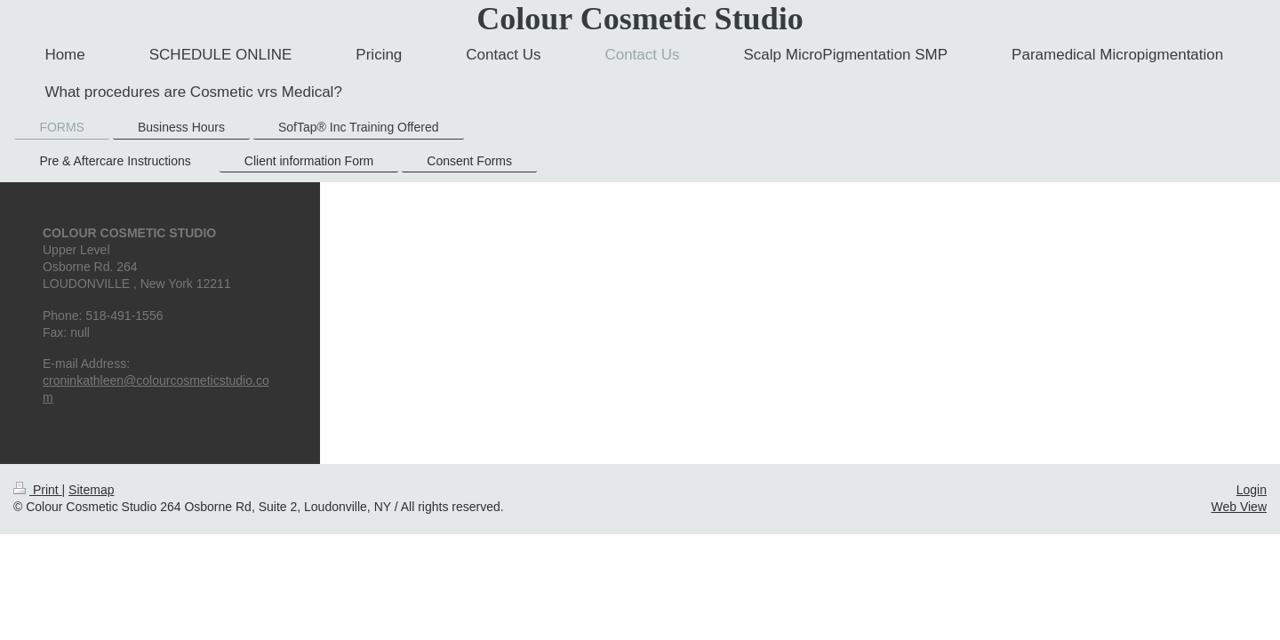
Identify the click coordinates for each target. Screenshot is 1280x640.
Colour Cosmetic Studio (639, 18)
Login (1251, 490)
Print (37, 490)
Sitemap (91, 490)
